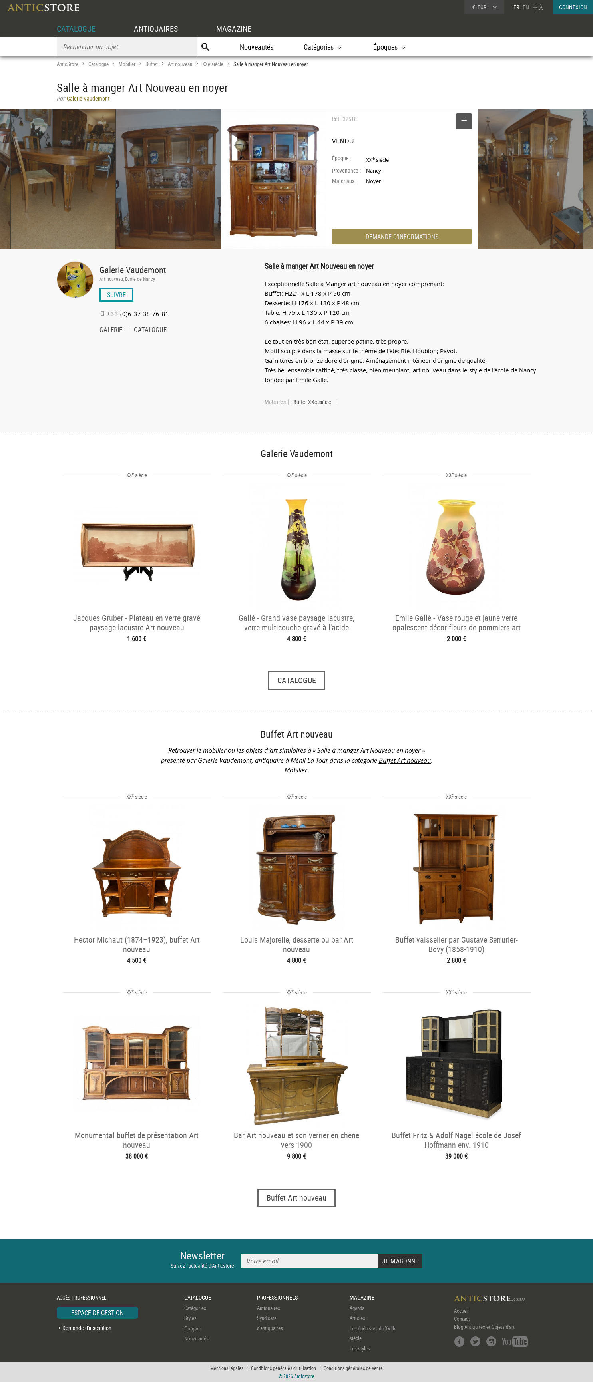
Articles (357, 1318)
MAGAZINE (233, 28)
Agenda (357, 1308)
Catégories (195, 1308)
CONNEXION (573, 7)
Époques (193, 1328)
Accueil (461, 1310)
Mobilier (127, 64)
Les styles (360, 1348)
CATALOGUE (76, 28)
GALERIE (110, 330)
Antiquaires (268, 1308)
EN (526, 7)
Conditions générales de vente (353, 1368)
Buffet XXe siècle (312, 402)
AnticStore (67, 64)
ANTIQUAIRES (156, 28)
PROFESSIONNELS (277, 1297)
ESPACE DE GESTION (97, 1312)
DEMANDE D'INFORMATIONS (402, 236)
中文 (538, 7)
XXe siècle (212, 64)
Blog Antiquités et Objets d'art (484, 1326)
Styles (190, 1318)
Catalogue (98, 64)
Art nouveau (180, 64)
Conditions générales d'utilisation (283, 1368)
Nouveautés (256, 47)
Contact (462, 1318)
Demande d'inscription (86, 1328)
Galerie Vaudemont (132, 270)
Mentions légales (226, 1368)
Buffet (151, 64)
